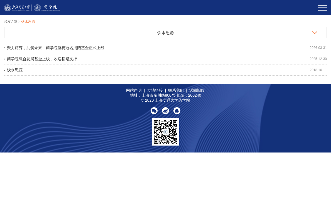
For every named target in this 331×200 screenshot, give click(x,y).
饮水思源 (28, 22)
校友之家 (11, 22)
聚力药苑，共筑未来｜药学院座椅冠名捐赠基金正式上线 (55, 48)
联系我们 (176, 90)
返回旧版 (197, 90)
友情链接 (155, 90)
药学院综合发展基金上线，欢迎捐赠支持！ (44, 59)
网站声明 (134, 90)
